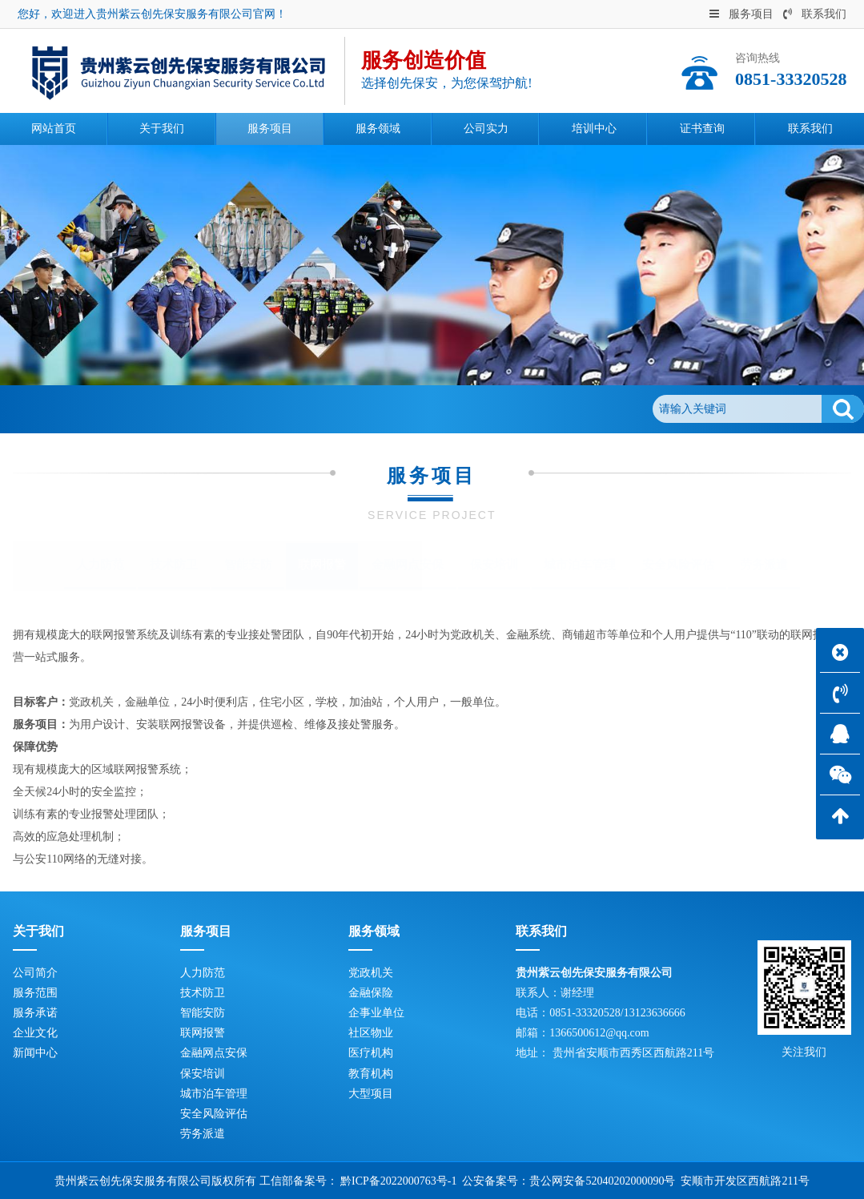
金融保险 (370, 993)
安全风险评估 (678, 564)
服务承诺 (35, 1013)
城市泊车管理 (580, 564)
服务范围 (35, 993)
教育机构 (370, 1074)
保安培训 (494, 564)
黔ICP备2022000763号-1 (398, 1181)
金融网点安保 (408, 564)
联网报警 (210, 409)
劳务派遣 (764, 564)
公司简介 (35, 973)
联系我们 (814, 14)
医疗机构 (370, 1053)
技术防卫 (174, 564)
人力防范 (100, 564)
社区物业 (370, 1033)
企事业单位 (376, 1013)
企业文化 (35, 1033)
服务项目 (741, 14)
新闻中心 (35, 1053)
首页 (92, 409)
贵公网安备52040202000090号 (602, 1181)
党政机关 (370, 973)
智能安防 (248, 564)
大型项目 (370, 1094)
